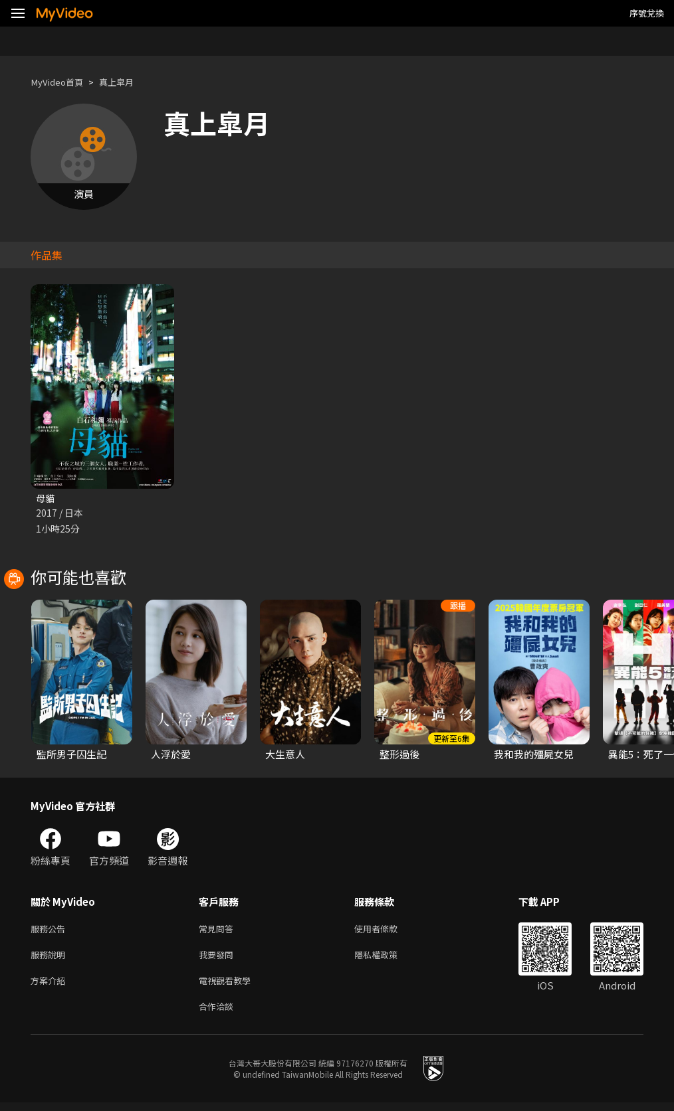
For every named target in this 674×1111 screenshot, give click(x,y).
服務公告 (50, 930)
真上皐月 (127, 82)
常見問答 (219, 930)
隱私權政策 (387, 958)
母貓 (46, 498)
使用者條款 (387, 930)
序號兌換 (646, 13)
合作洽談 (219, 1014)
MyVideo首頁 (61, 82)
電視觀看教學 (229, 986)
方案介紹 (50, 986)
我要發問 (219, 958)
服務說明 (50, 958)
